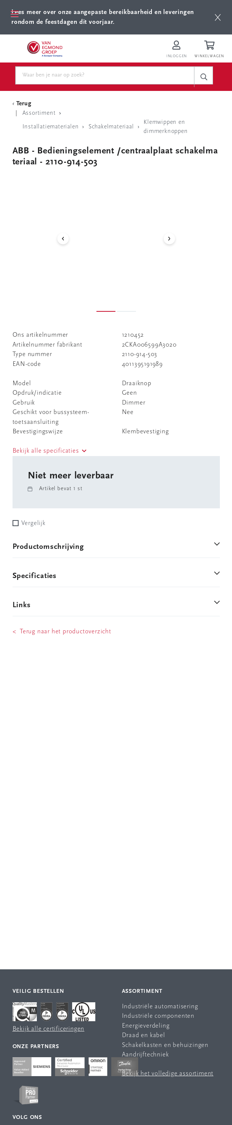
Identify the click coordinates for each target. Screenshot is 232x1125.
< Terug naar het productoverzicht (62, 631)
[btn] (218, 17)
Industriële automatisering (160, 1006)
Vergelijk (33, 523)
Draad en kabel (143, 1035)
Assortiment (142, 991)
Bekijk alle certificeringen (49, 1029)
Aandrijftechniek (145, 1055)
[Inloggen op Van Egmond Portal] (176, 49)
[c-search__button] (203, 76)
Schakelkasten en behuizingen (165, 1045)
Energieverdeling (146, 1026)
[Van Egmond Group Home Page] (44, 48)
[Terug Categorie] (23, 104)
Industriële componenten (158, 1016)
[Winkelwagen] (210, 49)
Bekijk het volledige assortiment (168, 1073)
